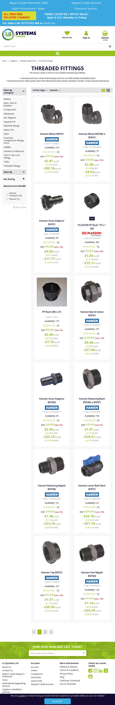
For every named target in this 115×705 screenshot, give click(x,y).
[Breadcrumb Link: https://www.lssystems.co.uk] (4, 60)
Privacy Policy (66, 673)
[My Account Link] (86, 35)
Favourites (36, 677)
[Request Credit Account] (86, 3)
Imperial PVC (10, 121)
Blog (62, 677)
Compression (10, 109)
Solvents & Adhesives (14, 151)
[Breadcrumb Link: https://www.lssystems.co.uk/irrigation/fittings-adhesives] (28, 60)
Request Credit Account (42, 684)
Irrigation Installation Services (12, 690)
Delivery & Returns (69, 666)
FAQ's (5, 680)
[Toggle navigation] (57, 53)
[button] (51, 151)
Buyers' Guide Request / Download (13, 675)
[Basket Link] (105, 36)
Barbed (7, 99)
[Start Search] (110, 46)
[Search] (54, 46)
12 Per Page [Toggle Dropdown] (39, 90)
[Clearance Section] (86, 8)
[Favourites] (67, 35)
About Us (6, 667)
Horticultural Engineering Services (13, 684)
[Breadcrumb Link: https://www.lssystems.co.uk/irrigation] (13, 60)
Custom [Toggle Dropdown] (53, 90)
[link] (90, 670)
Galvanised (9, 113)
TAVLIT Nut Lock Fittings (12, 156)
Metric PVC (9, 129)
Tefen (6, 161)
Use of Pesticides (68, 684)
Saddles (7, 147)
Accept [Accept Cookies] (57, 701)
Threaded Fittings (12, 165)
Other (6, 133)
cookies (22, 695)
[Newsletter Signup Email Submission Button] (84, 653)
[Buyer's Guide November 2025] (28, 3)
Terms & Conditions (69, 670)
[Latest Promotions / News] (28, 8)
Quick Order (36, 681)
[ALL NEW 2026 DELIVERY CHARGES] (19, 15)
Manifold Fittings (12, 125)
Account (35, 667)
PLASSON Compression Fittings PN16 (14, 140)
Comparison (37, 674)
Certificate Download (70, 680)
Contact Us (7, 670)
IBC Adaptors (10, 117)
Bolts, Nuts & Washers (10, 104)
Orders (34, 670)
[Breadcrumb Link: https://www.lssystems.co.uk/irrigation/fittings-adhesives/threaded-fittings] (46, 60)
